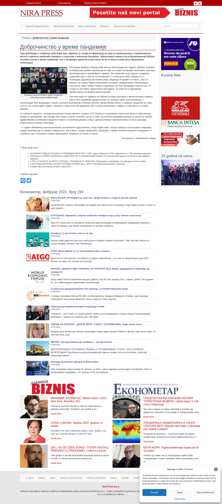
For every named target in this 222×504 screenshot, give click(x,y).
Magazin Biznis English (95, 3)
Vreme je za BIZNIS (95, 478)
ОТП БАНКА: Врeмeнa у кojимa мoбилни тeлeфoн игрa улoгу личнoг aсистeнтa (96, 215)
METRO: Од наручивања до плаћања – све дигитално (81, 342)
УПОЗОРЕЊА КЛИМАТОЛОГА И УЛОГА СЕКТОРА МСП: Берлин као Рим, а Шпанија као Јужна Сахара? (171, 426)
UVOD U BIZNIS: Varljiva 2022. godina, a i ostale (77, 424)
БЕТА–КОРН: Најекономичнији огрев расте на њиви (171, 449)
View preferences (205, 492)
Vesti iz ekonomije (87, 26)
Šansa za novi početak (124, 26)
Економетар (65, 3)
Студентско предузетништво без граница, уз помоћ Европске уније (89, 288)
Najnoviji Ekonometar (63, 26)
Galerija (41, 478)
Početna (26, 38)
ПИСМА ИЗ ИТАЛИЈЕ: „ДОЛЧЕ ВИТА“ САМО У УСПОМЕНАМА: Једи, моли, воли (96, 324)
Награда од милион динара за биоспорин (74, 361)
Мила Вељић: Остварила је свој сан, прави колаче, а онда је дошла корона (94, 197)
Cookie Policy (180, 499)
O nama (29, 478)
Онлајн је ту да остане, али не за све (72, 233)
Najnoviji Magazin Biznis (37, 26)
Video (53, 478)
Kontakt (125, 478)
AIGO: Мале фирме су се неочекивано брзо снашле (80, 251)
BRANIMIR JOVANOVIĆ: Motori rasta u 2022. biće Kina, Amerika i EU (79, 400)
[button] (215, 469)
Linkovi (113, 478)
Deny (180, 492)
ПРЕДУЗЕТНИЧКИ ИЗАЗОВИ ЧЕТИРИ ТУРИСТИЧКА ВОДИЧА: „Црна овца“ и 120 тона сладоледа (171, 401)
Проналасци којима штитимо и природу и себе (77, 306)
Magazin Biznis (34, 3)
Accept (154, 492)
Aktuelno (104, 26)
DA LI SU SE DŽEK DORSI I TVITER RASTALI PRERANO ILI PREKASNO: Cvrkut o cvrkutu (80, 449)
